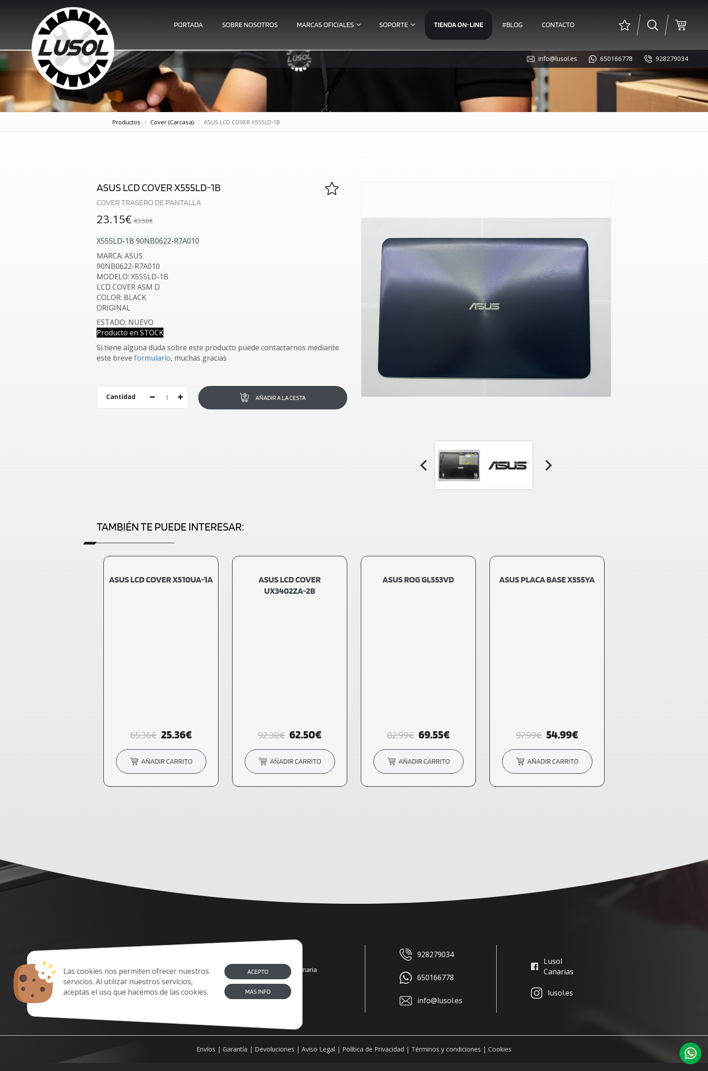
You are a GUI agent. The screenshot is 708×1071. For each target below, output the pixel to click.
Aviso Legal (318, 1049)
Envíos (205, 1049)
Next (547, 465)
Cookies (500, 1049)
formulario (152, 358)
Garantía (235, 1049)
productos (126, 122)
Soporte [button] (397, 24)
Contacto (558, 24)
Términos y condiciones (446, 1049)
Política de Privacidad (373, 1049)
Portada (188, 24)
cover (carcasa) (172, 122)
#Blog (512, 24)
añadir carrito (161, 760)
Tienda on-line (458, 24)
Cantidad (120, 396)
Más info (257, 991)
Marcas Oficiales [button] (329, 24)
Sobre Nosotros (250, 24)
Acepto (257, 971)
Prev (424, 465)
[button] (690, 1053)
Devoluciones (274, 1049)
